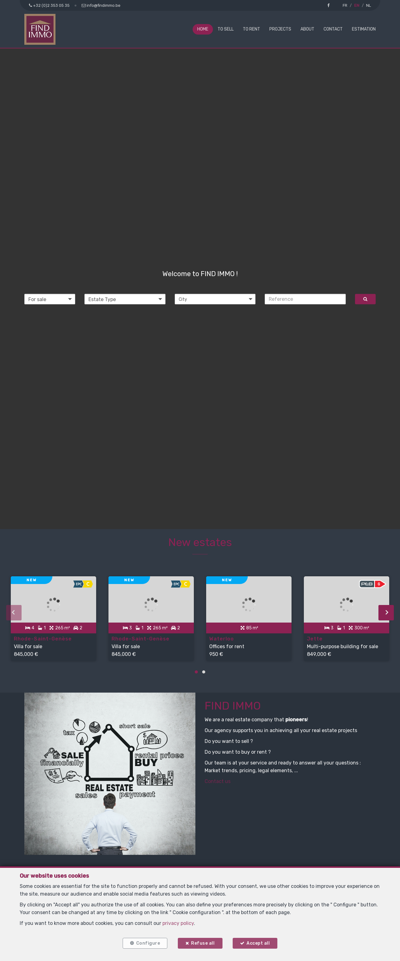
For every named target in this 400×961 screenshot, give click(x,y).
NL (368, 5)
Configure (148, 943)
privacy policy (178, 923)
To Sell (226, 29)
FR (345, 5)
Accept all (258, 943)
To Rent (251, 29)
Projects (280, 29)
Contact (333, 29)
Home (202, 29)
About (307, 29)
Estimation (364, 29)
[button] (215, 299)
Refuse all (202, 943)
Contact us (218, 781)
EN (356, 5)
